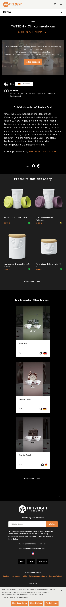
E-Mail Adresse (17, 524)
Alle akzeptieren (19, 603)
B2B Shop (43, 561)
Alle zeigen (29, 281)
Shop (21, 561)
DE (41, 544)
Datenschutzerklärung (51, 54)
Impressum (16, 576)
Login (31, 561)
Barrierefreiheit (55, 576)
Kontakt (6, 576)
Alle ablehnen (36, 603)
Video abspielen (33, 62)
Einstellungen (51, 603)
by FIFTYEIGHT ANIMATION (33, 32)
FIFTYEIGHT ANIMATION (42, 152)
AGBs (25, 576)
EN (45, 544)
